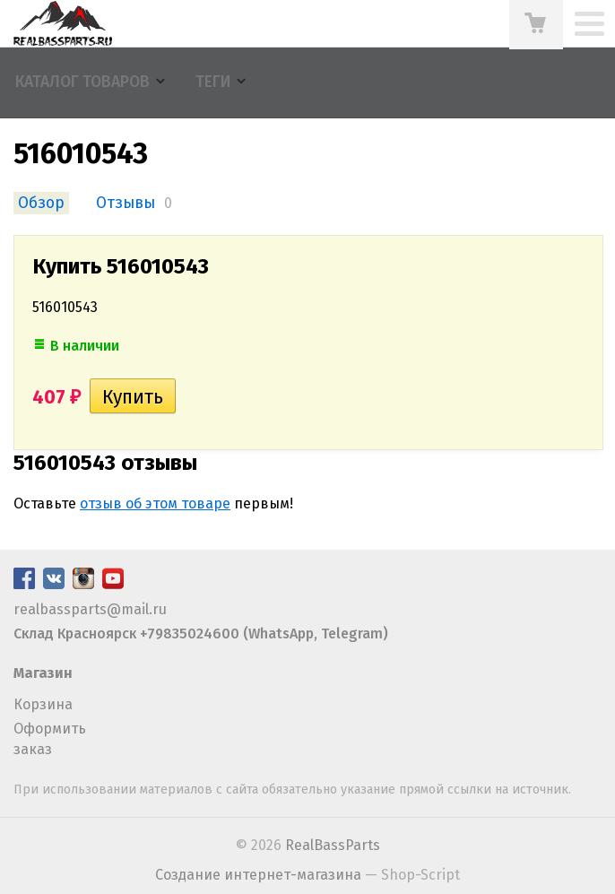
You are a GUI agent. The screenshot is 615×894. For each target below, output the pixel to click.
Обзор (41, 203)
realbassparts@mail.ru (90, 609)
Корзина (43, 704)
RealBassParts (332, 845)
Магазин (43, 672)
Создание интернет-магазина (258, 874)
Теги (212, 82)
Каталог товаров (82, 82)
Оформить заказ (49, 738)
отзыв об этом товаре (155, 503)
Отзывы (125, 203)
